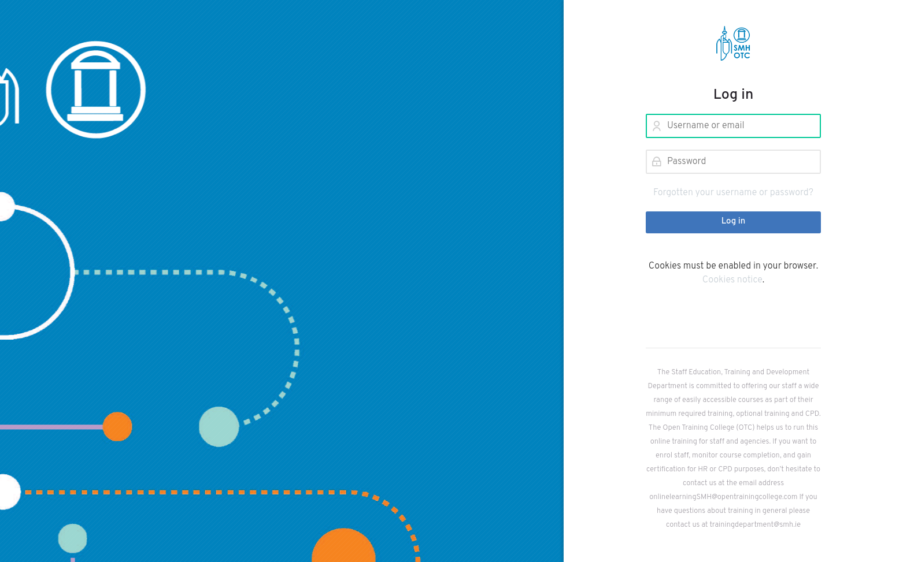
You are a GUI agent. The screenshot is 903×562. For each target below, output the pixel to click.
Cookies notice (732, 280)
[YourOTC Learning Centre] (733, 43)
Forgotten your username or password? (733, 193)
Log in (733, 221)
